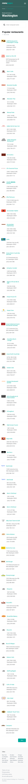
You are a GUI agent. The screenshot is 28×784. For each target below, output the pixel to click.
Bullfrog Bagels (11, 671)
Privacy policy (6, 772)
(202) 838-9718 (11, 119)
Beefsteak (9, 466)
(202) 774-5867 (11, 459)
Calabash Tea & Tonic (13, 712)
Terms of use (5, 770)
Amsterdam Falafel (12, 211)
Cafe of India (10, 684)
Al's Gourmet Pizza (12, 168)
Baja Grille (9, 438)
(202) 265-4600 (11, 664)
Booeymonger (10, 575)
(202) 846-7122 (10, 204)
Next (22, 740)
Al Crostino (10, 155)
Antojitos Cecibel (12, 268)
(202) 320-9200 (10, 569)
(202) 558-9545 (11, 596)
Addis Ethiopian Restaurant (11, 140)
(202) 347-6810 (10, 610)
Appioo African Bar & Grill (13, 282)
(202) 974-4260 (11, 705)
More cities (20, 762)
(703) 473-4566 (11, 418)
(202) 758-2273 (11, 148)
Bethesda (12, 758)
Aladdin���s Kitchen (11, 182)
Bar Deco (9, 452)
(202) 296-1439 (11, 487)
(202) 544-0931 (10, 65)
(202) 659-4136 (11, 446)
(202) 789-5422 (11, 92)
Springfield (4, 762)
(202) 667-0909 (11, 514)
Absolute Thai (11, 99)
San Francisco (13, 756)
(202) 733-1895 (11, 500)
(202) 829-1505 (11, 133)
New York (4, 755)
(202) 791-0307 (11, 79)
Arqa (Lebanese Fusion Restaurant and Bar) (13, 324)
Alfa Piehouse (10, 197)
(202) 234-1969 (11, 233)
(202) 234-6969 (10, 555)
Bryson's (9, 630)
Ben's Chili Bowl (11, 493)
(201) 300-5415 (10, 246)
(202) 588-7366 (11, 290)
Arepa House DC (12, 296)
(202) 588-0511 (11, 304)
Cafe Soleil (10, 698)
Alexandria (20, 758)
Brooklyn (12, 755)
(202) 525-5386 (11, 719)
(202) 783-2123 (10, 528)
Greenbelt (20, 756)
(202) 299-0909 (11, 623)
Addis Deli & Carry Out (13, 126)
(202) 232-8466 (10, 651)
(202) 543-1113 (11, 175)
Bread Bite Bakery (12, 616)
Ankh (7, 239)
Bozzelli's (9, 602)
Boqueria (9, 589)
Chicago (20, 755)
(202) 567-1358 (10, 49)
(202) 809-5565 (11, 405)
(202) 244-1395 (11, 692)
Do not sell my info (7, 776)
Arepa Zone (10, 310)
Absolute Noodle (12, 85)
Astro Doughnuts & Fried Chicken (12, 397)
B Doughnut (10, 411)
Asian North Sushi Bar (13, 354)
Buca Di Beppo (10, 643)
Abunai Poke (10, 112)
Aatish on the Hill (11, 56)
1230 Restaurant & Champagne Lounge (12, 41)
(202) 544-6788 (10, 261)
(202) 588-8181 (11, 390)
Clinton (11, 762)
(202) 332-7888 (11, 361)
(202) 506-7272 (11, 106)
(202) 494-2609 (11, 678)
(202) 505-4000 (10, 733)
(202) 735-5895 (11, 541)
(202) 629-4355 (11, 347)
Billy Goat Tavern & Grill (13, 520)
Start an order (23, 43)
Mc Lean (4, 758)
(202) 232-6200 (11, 218)
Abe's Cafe (10, 71)
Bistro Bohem (11, 534)
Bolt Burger (9, 561)
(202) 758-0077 (11, 375)
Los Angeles (5, 756)
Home (3, 8)
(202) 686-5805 (10, 582)
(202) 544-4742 (11, 317)
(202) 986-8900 (10, 190)
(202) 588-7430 (11, 275)
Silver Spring (5, 760)
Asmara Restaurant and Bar (12, 382)
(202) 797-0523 (11, 162)
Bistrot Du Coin (10, 548)
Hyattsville (20, 760)
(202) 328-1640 (10, 332)
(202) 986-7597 (10, 473)
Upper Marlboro (13, 760)
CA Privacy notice (7, 774)
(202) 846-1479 (11, 637)
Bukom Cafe (10, 657)
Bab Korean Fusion (12, 425)
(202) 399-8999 (11, 432)
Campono (9, 725)
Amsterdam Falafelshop (10, 225)
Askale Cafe (10, 367)
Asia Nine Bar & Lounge (11, 339)
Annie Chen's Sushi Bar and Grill (13, 253)
